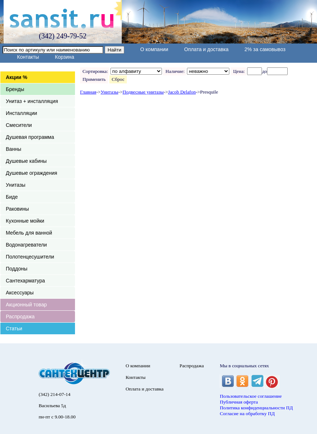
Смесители (19, 125)
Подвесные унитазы (142, 92)
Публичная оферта (239, 402)
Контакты (28, 57)
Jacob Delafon (182, 92)
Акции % (16, 77)
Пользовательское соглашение (251, 396)
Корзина (64, 57)
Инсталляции (21, 113)
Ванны (13, 149)
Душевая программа (30, 137)
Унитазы (15, 185)
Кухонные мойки (25, 221)
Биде (12, 197)
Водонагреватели (26, 245)
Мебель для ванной (29, 233)
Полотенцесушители (30, 257)
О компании (154, 49)
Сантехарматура (25, 281)
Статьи (14, 328)
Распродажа (20, 316)
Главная (88, 92)
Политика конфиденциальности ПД (256, 407)
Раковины (17, 209)
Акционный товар (26, 304)
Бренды (15, 89)
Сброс (118, 79)
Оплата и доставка (206, 49)
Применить (94, 79)
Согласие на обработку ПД (247, 413)
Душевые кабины (26, 161)
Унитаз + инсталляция (32, 101)
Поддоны (16, 269)
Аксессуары (20, 292)
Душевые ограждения (31, 173)
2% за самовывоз (265, 49)
